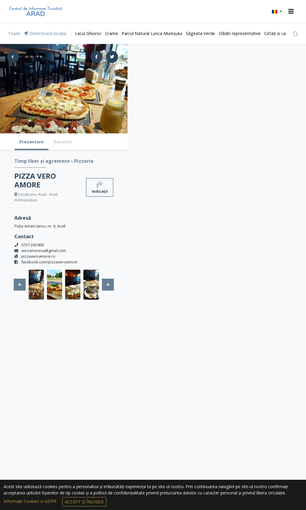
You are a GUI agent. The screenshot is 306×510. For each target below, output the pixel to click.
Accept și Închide (84, 502)
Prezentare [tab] (31, 142)
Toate (14, 33)
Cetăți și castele (279, 33)
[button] (277, 11)
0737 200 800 (32, 245)
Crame (111, 33)
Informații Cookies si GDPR (30, 501)
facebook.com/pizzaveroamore (49, 262)
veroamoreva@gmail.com (43, 250)
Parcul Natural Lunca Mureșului (152, 33)
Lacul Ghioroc (88, 33)
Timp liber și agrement (42, 161)
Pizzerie (84, 161)
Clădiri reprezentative (240, 33)
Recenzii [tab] (63, 142)
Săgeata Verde (200, 33)
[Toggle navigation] (291, 11)
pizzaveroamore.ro (38, 256)
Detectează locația (45, 33)
